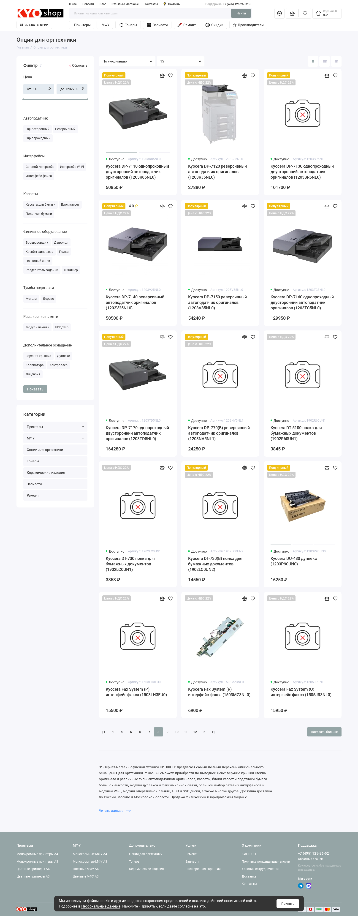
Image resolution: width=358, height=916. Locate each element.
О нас (73, 4)
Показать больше (324, 732)
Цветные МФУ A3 (86, 876)
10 (177, 732)
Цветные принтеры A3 (33, 876)
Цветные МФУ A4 (86, 869)
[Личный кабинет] (279, 13)
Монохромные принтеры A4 (37, 854)
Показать (35, 389)
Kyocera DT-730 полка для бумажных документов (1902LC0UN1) (130, 564)
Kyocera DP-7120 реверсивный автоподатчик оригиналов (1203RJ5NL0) (217, 172)
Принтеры (82, 25)
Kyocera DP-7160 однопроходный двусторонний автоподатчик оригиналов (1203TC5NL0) (302, 302)
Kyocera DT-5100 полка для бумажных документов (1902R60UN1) (296, 433)
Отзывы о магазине (125, 4)
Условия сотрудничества (260, 869)
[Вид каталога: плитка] (313, 61)
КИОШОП (249, 854)
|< (103, 732)
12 (195, 732)
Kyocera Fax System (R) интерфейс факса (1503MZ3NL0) (219, 692)
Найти (241, 13)
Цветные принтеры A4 (33, 869)
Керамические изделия (46, 473)
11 (186, 732)
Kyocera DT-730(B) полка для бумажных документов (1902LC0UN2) (215, 564)
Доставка (249, 876)
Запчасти (157, 25)
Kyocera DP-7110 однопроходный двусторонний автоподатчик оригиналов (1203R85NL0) (137, 172)
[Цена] (15, 56)
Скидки (214, 25)
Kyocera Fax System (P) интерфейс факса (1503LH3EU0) (136, 692)
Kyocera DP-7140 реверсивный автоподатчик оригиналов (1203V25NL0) (135, 302)
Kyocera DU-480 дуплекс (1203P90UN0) (294, 561)
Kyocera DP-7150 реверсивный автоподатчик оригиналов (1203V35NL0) (217, 302)
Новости (88, 4)
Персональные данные (100, 906)
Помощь (171, 4)
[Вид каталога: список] (324, 61)
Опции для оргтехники (45, 450)
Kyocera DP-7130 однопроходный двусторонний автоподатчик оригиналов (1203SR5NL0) (302, 172)
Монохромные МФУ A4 (90, 854)
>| (213, 732)
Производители (248, 25)
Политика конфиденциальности (266, 861)
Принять (287, 903)
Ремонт (186, 25)
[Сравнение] (292, 13)
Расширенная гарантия (203, 869)
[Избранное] (305, 13)
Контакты (151, 4)
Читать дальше (115, 811)
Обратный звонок (310, 859)
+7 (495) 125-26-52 (228, 4)
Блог (103, 4)
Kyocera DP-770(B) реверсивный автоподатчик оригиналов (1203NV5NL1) (219, 433)
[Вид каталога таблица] (336, 61)
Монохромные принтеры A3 (37, 861)
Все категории (34, 25)
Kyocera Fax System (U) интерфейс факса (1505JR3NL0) (301, 692)
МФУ (105, 25)
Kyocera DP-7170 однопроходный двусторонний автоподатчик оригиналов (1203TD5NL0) (137, 433)
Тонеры (128, 25)
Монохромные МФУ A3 (90, 861)
